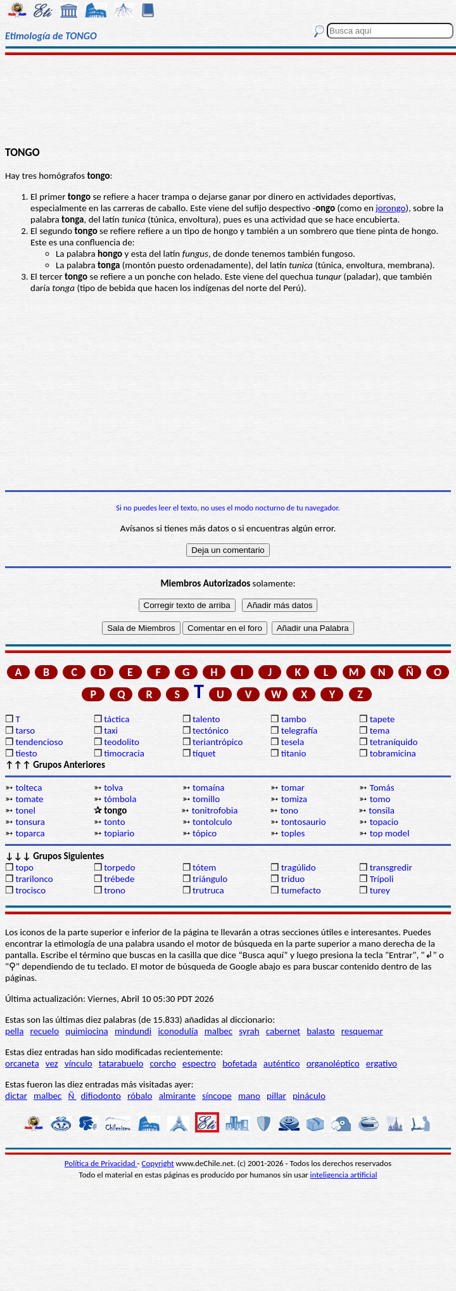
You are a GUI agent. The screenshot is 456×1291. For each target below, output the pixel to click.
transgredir (391, 867)
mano (249, 1095)
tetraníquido (394, 742)
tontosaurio (303, 821)
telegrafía (299, 730)
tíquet (204, 753)
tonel (25, 810)
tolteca (28, 787)
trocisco (30, 890)
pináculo (309, 1095)
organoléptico (333, 1063)
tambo (294, 719)
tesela (292, 742)
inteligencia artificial (343, 1174)
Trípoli (382, 879)
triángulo (210, 879)
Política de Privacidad (101, 1163)
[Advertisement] (228, 99)
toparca (29, 833)
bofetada (239, 1063)
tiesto (26, 753)
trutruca (208, 890)
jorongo (390, 208)
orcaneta (22, 1063)
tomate (29, 799)
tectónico (211, 730)
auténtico (281, 1063)
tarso (25, 730)
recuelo (45, 1031)
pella (14, 1031)
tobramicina (393, 753)
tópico (205, 833)
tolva (113, 787)
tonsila (382, 810)
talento (206, 719)
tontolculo (212, 821)
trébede (119, 879)
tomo (380, 799)
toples (293, 833)
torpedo (119, 867)
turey (380, 890)
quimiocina (86, 1031)
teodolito (121, 742)
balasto (320, 1031)
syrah (249, 1031)
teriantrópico (218, 742)
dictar (16, 1095)
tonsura (30, 821)
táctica (116, 719)
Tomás (382, 787)
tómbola (120, 799)
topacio (384, 821)
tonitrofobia (215, 810)
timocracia (124, 753)
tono (289, 810)
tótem (204, 867)
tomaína (208, 787)
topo (24, 867)
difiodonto (100, 1095)
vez (52, 1063)
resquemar (362, 1031)
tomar (293, 787)
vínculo (78, 1063)
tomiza (294, 799)
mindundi (133, 1031)
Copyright (158, 1163)
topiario (119, 833)
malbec (218, 1031)
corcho (163, 1063)
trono (114, 890)
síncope (217, 1095)
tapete (382, 719)
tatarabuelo (121, 1063)
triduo (293, 879)
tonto (114, 821)
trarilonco (34, 879)
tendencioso (39, 742)
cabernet (283, 1031)
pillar (276, 1095)
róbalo (139, 1095)
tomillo (206, 799)
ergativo (381, 1063)
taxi (111, 730)
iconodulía (178, 1031)
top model (390, 833)
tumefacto (301, 890)
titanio (294, 753)
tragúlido (298, 867)
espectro (199, 1063)
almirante (177, 1095)
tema (380, 730)
